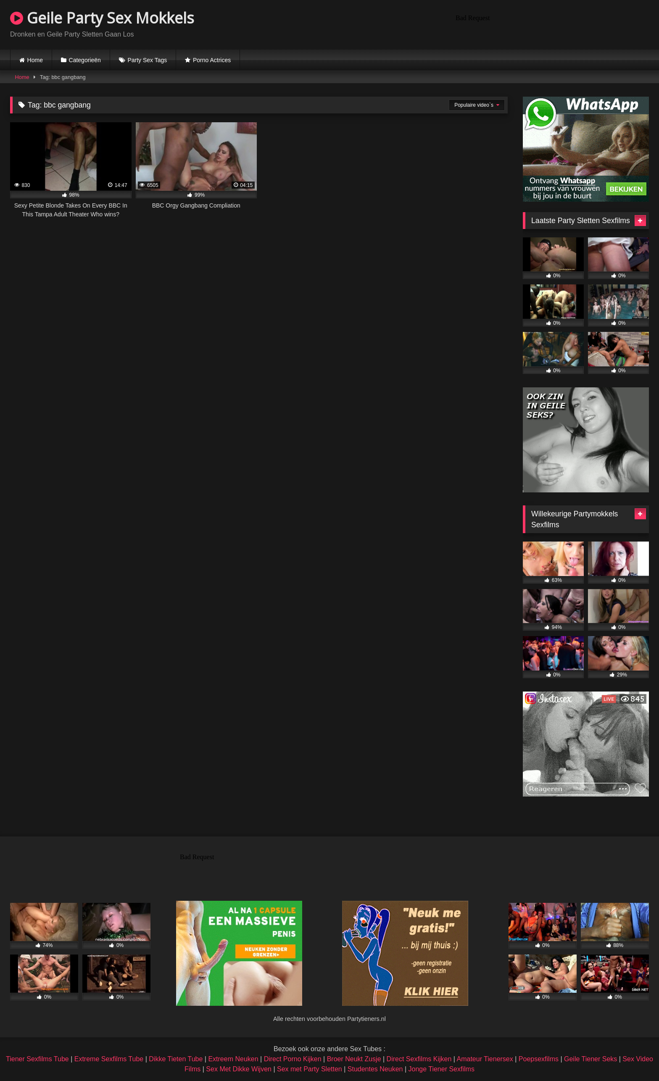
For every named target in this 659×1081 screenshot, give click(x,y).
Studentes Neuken (375, 1069)
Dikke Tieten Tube (176, 1059)
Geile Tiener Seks (590, 1059)
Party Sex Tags (147, 60)
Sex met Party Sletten (309, 1069)
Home (35, 60)
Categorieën (85, 60)
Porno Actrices (212, 60)
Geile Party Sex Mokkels (102, 18)
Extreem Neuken (233, 1059)
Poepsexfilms (539, 1059)
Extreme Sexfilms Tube (109, 1059)
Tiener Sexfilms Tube (37, 1059)
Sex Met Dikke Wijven (239, 1069)
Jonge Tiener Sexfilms (441, 1069)
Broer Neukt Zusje (354, 1059)
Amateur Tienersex (484, 1059)
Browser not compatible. (550, 23)
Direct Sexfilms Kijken (419, 1059)
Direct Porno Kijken (293, 1059)
